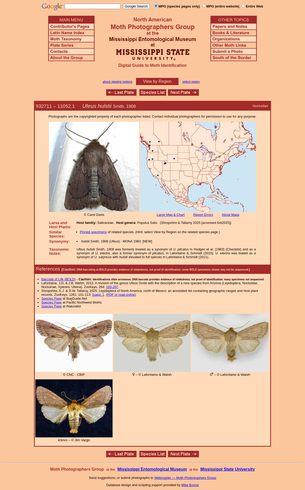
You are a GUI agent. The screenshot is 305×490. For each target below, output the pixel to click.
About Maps (230, 215)
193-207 (112, 287)
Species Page (51, 298)
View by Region (157, 81)
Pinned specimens (93, 232)
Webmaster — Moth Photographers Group (185, 478)
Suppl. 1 (98, 295)
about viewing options (117, 82)
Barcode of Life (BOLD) (58, 279)
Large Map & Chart (171, 215)
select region (191, 82)
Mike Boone (190, 485)
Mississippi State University (227, 469)
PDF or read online (121, 295)
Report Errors (203, 215)
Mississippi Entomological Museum (152, 469)
